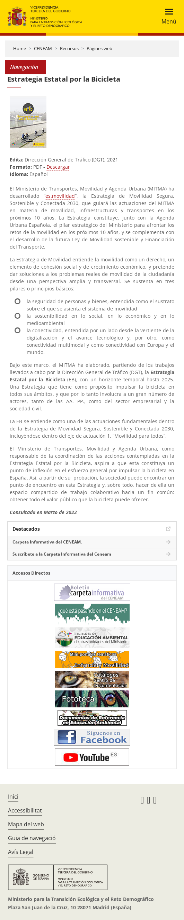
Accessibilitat (25, 810)
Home (19, 48)
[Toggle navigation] (167, 16)
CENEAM (43, 48)
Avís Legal (20, 852)
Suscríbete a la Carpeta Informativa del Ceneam (61, 554)
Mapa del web (26, 824)
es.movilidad (60, 196)
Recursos (69, 48)
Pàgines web (99, 48)
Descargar (58, 167)
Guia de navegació (32, 838)
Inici (13, 796)
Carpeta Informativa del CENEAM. (47, 542)
